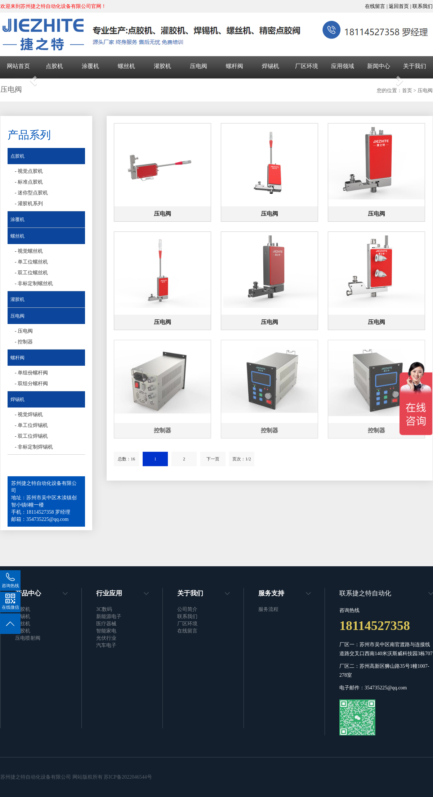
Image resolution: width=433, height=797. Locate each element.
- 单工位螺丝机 (31, 262)
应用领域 (342, 66)
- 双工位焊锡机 (31, 436)
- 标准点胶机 (29, 182)
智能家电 (106, 631)
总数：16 (126, 458)
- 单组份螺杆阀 (31, 372)
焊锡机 (270, 66)
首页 (407, 90)
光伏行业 (106, 638)
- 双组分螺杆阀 (31, 383)
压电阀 (198, 66)
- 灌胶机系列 (29, 203)
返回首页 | (400, 6)
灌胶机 (162, 66)
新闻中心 (378, 66)
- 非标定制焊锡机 (34, 447)
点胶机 (54, 66)
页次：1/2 (241, 458)
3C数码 (104, 609)
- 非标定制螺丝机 (34, 283)
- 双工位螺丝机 (31, 272)
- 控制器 (24, 342)
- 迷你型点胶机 (31, 192)
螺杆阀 (234, 66)
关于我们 (414, 66)
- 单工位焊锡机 (31, 425)
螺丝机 (126, 66)
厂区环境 (306, 66)
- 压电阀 (24, 331)
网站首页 (18, 66)
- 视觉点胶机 (29, 171)
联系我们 (422, 6)
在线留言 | (377, 6)
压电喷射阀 (27, 638)
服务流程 (268, 609)
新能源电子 (108, 616)
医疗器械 (106, 623)
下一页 (212, 458)
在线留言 (187, 631)
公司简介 (187, 609)
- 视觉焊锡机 (29, 414)
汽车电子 (106, 645)
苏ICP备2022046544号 (128, 777)
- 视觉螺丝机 (29, 251)
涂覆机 (90, 66)
